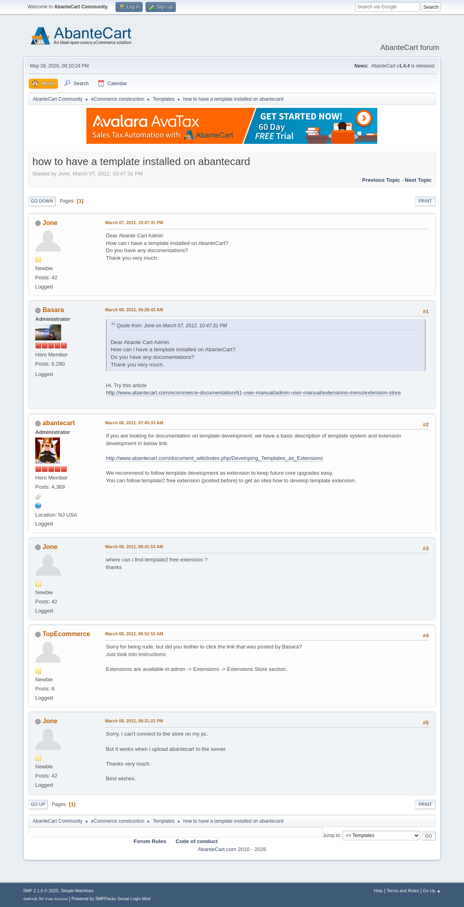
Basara (53, 309)
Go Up (38, 804)
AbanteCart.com (217, 849)
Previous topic (381, 180)
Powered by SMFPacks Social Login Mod (111, 898)
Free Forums (56, 899)
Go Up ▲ (432, 890)
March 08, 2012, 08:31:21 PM (134, 720)
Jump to (331, 835)
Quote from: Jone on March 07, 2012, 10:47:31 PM (172, 325)
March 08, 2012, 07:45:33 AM (134, 422)
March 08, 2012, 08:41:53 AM (134, 546)
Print (425, 201)
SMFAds (30, 899)
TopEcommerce (66, 634)
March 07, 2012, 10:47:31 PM (134, 222)
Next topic (418, 180)
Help (378, 890)
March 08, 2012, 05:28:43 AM (134, 309)
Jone (50, 222)
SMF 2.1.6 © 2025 (40, 890)
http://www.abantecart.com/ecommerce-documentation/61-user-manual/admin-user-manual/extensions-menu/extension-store (253, 393)
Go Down (42, 201)
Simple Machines (77, 890)
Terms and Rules (402, 890)
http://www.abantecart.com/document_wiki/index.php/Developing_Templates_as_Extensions (214, 458)
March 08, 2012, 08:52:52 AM (134, 633)
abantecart (59, 423)
